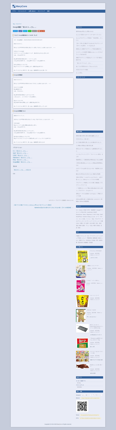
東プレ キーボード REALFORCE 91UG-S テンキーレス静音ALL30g (96, 326)
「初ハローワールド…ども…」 (84, 63)
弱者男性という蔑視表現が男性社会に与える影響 (89, 159)
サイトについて (22, 11)
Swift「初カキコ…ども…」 (21, 153)
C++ (77, 210)
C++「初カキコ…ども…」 (20, 151)
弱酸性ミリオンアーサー (93, 265)
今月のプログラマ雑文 (82, 69)
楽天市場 (97, 253)
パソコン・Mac (90, 219)
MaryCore (21, 6)
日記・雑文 (99, 223)
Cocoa (80, 210)
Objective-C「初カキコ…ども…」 (23, 157)
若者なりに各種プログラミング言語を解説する (88, 49)
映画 (80, 225)
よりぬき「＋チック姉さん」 (93, 280)
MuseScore (79, 214)
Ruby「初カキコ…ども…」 (21, 159)
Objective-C (89, 214)
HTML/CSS (83, 212)
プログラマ (58, 200)
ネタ (88, 236)
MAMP (95, 212)
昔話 (77, 225)
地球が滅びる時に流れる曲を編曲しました (87, 135)
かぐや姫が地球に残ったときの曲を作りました (88, 142)
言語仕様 (80, 242)
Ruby (98, 214)
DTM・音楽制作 (91, 210)
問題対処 (89, 238)
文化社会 (88, 240)
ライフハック (96, 221)
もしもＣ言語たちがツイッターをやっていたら (88, 34)
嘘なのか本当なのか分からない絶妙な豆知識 (88, 174)
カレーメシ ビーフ (94, 295)
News (84, 214)
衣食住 (98, 225)
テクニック (83, 236)
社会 (91, 225)
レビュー (84, 238)
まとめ (93, 216)
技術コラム (82, 240)
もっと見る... (79, 72)
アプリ (14, 11)
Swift (101, 214)
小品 (90, 223)
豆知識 (91, 242)
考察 (94, 225)
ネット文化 (82, 219)
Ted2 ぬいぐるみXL (91, 310)
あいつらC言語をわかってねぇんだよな (86, 66)
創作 (87, 223)
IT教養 (78, 236)
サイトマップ (41, 11)
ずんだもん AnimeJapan (96, 250)
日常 (97, 240)
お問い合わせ (32, 11)
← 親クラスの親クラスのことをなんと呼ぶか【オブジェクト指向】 (32, 205)
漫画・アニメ (85, 225)
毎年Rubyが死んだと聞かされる (84, 31)
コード (97, 216)
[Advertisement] (58, 18)
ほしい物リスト (86, 395)
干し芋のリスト (97, 395)
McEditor (79, 387)
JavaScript (90, 212)
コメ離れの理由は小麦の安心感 (84, 145)
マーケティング (94, 236)
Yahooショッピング (94, 255)
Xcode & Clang (87, 216)
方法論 (93, 240)
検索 (48, 11)
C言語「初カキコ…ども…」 (21, 155)
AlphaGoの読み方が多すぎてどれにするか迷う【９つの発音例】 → (53, 207)
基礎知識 (95, 238)
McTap (79, 383)
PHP (94, 214)
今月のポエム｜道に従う (82, 139)
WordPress (79, 216)
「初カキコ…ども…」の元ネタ (22, 170)
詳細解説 (85, 242)
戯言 (93, 223)
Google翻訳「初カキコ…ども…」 (23, 162)
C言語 (84, 210)
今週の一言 (83, 223)
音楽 (79, 227)
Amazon (92, 253)
